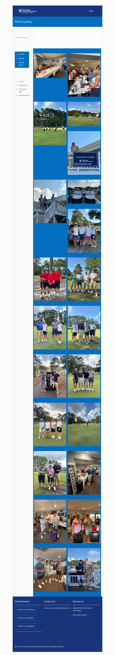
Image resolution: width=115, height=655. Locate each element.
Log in (21, 81)
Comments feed (23, 90)
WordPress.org (24, 95)
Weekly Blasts (21, 64)
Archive (21, 54)
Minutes (22, 58)
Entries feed (23, 85)
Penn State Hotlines (80, 615)
